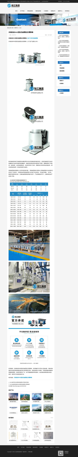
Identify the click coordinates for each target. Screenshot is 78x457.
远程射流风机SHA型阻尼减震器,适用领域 (21, 384)
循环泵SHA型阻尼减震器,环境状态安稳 (20, 382)
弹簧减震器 (30, 10)
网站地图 (30, 451)
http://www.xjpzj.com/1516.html (19, 386)
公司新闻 (61, 93)
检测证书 (53, 10)
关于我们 (22, 10)
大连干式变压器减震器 (32, 38)
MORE (52, 390)
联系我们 (67, 10)
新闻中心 (60, 10)
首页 (16, 10)
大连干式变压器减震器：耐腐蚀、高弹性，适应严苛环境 (63, 51)
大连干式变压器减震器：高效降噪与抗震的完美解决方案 (63, 42)
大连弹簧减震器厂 (19, 451)
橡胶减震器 (38, 10)
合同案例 (61, 83)
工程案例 (46, 10)
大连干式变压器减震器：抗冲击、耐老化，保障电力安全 (63, 37)
